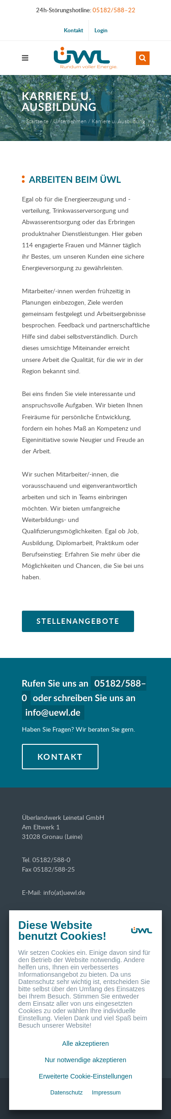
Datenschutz (66, 1092)
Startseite (37, 121)
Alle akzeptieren (85, 1043)
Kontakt (73, 30)
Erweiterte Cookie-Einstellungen (85, 1076)
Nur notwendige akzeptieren (85, 1060)
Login (101, 30)
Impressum (106, 1092)
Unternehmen (70, 121)
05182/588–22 (114, 10)
